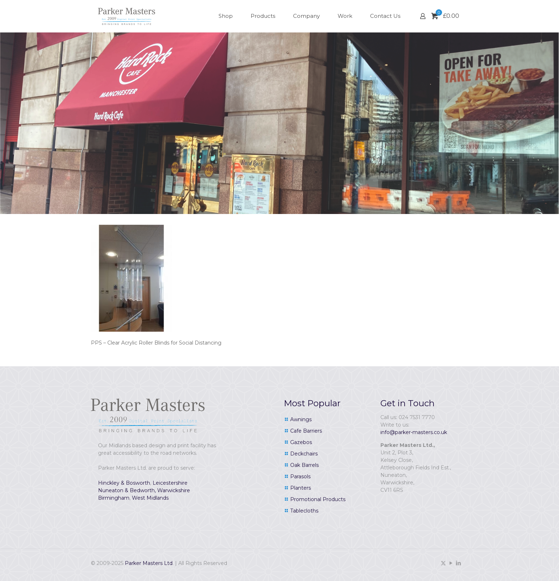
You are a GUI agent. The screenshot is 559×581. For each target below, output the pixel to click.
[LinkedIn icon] (458, 563)
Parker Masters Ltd (149, 563)
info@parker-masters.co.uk (413, 432)
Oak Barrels (304, 465)
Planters (300, 488)
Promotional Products (317, 499)
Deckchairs (304, 453)
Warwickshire (173, 490)
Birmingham (113, 498)
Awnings (301, 419)
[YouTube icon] (450, 563)
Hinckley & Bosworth (124, 483)
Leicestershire (170, 483)
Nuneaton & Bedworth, (127, 490)
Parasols (300, 476)
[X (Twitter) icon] (443, 563)
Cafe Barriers (306, 431)
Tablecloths (304, 511)
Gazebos (301, 442)
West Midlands (150, 498)
